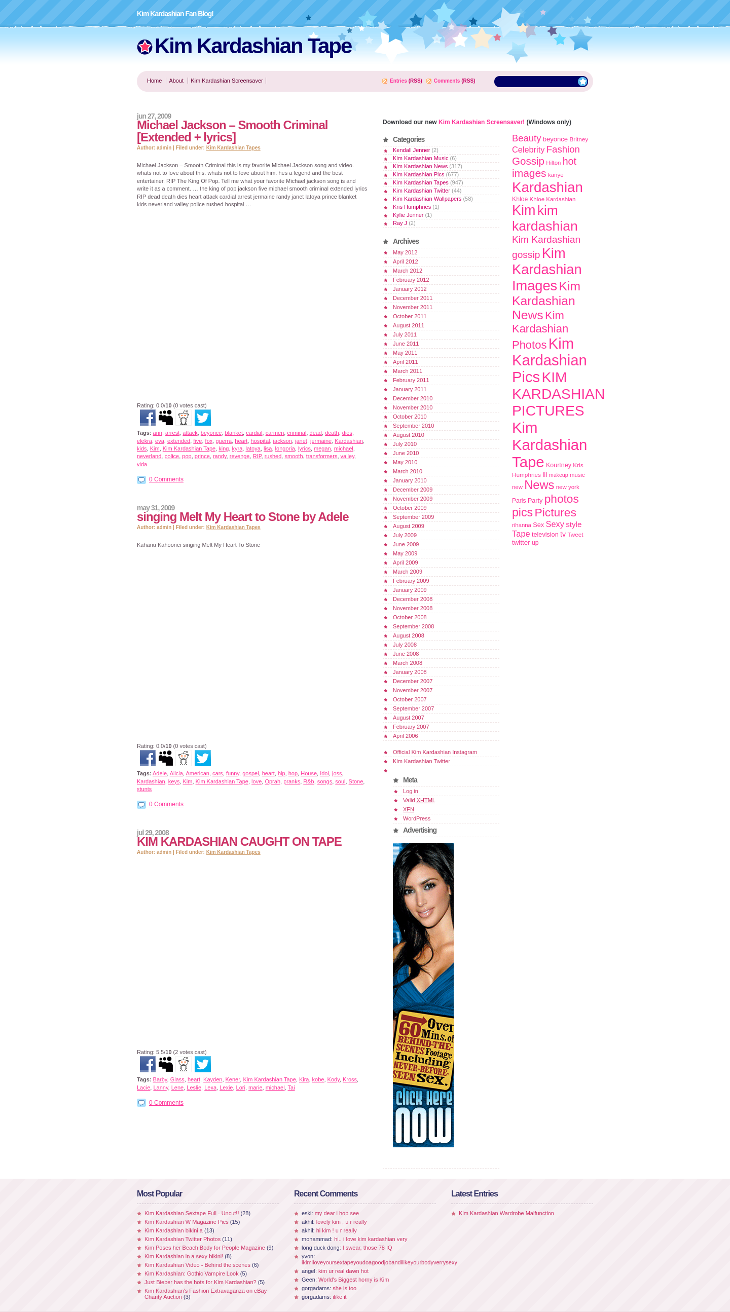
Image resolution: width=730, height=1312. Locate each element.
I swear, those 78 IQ (367, 1248)
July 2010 (405, 444)
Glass (177, 1079)
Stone (356, 781)
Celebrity (528, 149)
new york (567, 487)
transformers (322, 456)
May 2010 (405, 462)
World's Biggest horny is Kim (353, 1280)
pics (522, 512)
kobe (318, 1079)
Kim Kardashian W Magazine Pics (186, 1222)
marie (255, 1087)
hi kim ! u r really (336, 1230)
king (223, 448)
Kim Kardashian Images (547, 269)
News (539, 485)
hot (569, 161)
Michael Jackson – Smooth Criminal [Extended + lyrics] (232, 131)
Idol (324, 773)
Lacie (143, 1087)
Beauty (526, 138)
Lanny (160, 1087)
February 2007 (411, 727)
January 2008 (410, 672)
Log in (410, 791)
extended (178, 441)
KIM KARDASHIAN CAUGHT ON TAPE (239, 841)
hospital (260, 441)
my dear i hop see (337, 1213)
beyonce (211, 433)
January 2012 (410, 289)
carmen (275, 433)
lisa (268, 448)
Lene (177, 1087)
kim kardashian (545, 218)
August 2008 (408, 635)
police (171, 456)
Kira (304, 1079)
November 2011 (412, 307)
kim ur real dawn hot (343, 1271)
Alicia (176, 773)
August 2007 (408, 718)
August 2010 (408, 435)
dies (347, 433)
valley (347, 456)
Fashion (563, 149)
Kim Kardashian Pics (419, 174)
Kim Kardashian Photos (540, 330)
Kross (350, 1079)
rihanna (521, 525)
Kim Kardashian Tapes (233, 148)
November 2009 (412, 499)
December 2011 (412, 298)
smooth (293, 456)
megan (322, 448)
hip (281, 773)
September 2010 (413, 426)
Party (535, 500)
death (332, 433)
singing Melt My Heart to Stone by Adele (243, 516)
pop (186, 456)
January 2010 (410, 480)
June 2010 (406, 453)
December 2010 (412, 398)
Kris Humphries (412, 207)
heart (241, 441)
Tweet (575, 534)
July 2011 (405, 334)
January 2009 (410, 590)
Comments (447, 81)
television (545, 534)
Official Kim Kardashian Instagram (435, 752)
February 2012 (411, 280)
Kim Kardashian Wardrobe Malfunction (506, 1213)
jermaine (321, 441)
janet (301, 441)
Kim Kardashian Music (420, 158)
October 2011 (410, 316)
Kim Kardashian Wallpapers (427, 199)
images (529, 173)
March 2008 (407, 663)
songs (324, 781)
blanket (234, 433)
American (197, 773)
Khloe (520, 199)
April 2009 (405, 562)
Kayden (212, 1079)
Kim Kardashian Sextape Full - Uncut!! (191, 1213)
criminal (296, 433)
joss (337, 773)
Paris (519, 500)
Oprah (272, 781)
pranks (291, 781)
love (256, 781)
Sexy (555, 524)
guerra (223, 441)
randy (220, 456)
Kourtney (558, 465)
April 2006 (405, 736)
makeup (558, 475)
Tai (291, 1087)
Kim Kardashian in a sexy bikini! (183, 1256)
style (573, 524)
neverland (149, 456)
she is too (344, 1288)
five (197, 441)
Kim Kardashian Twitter (421, 191)
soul (340, 781)
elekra (144, 441)
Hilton (553, 163)
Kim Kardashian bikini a (173, 1230)
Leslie (194, 1087)
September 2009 (413, 517)
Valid (419, 800)
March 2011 (407, 371)
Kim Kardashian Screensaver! (482, 122)
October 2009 (410, 508)
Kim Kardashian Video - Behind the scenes (197, 1265)
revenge (240, 456)
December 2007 (412, 681)
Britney (578, 139)
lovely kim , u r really (341, 1222)
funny (232, 773)
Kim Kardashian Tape (253, 46)
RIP (257, 456)
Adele (160, 773)
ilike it (340, 1297)
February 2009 (411, 581)
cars (217, 773)
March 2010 (407, 471)
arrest (172, 433)
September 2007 (413, 708)
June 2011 (406, 344)
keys (174, 781)
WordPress (416, 818)
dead (316, 433)
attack (189, 433)
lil (544, 474)
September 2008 (413, 626)
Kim (155, 448)
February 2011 (411, 380)
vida (142, 464)
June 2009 (406, 544)
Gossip (528, 161)
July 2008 (405, 645)
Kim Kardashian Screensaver (227, 81)
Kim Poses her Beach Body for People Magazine (204, 1248)
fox (209, 441)
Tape (521, 533)
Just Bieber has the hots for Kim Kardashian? (200, 1282)
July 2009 (405, 535)
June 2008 (406, 654)
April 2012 (405, 261)
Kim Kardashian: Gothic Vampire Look (191, 1273)
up (535, 542)
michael (343, 448)
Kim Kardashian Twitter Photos (182, 1239)
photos (561, 498)
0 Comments (166, 479)
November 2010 (412, 407)
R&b (308, 781)
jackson (282, 441)
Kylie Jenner (408, 215)
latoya (252, 448)
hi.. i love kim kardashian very (370, 1239)
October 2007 (410, 699)
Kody (333, 1079)
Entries (398, 81)
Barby (160, 1079)
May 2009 (405, 553)
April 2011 (405, 362)
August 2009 (408, 526)
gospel (250, 773)
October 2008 (410, 617)
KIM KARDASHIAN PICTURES (558, 394)
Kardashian (349, 441)
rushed (273, 456)
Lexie (226, 1087)
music (577, 475)
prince (202, 456)
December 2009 (412, 489)
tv (563, 534)
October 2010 (410, 417)
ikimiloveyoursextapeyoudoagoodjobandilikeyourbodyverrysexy (379, 1262)
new (517, 487)
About (176, 81)
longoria (285, 448)
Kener (233, 1079)
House (309, 773)
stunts (144, 789)
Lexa (210, 1087)
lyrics (304, 448)
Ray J (400, 223)
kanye (556, 175)
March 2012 (407, 271)
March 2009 (407, 572)
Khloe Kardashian (553, 199)
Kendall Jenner (411, 150)
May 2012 (405, 252)
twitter (521, 542)
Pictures (555, 512)
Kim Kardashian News (420, 166)
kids (142, 448)
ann (157, 433)
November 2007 (412, 690)
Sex (538, 525)
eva (159, 441)
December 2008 (412, 599)
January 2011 (410, 389)
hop (293, 773)
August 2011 (408, 325)
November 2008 (412, 608)
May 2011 (405, 353)
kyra (237, 448)
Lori (240, 1087)
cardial (254, 433)
